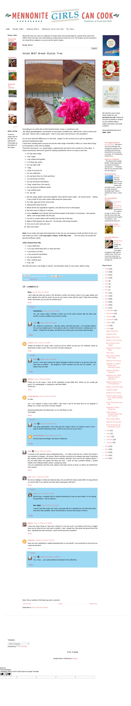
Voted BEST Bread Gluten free (112, 408)
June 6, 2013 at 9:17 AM (48, 424)
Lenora (30, 343)
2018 (107, 293)
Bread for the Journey (113, 361)
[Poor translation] (8, 674)
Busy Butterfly (109, 144)
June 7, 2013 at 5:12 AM (46, 493)
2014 (107, 305)
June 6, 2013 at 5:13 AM (51, 311)
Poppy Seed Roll (112, 331)
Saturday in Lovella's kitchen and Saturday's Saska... (113, 365)
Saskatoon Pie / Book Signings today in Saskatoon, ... (113, 377)
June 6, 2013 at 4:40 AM (40, 292)
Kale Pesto (110, 353)
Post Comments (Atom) (40, 607)
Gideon (30, 523)
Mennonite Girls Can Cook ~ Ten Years (58, 29)
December (110, 310)
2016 (107, 299)
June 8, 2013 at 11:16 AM (50, 505)
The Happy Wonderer (112, 143)
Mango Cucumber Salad (114, 387)
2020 (107, 287)
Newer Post (27, 604)
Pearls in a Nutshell (112, 159)
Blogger (74, 658)
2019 (107, 290)
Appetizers (12, 57)
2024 (107, 275)
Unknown (31, 540)
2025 (107, 272)
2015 (107, 302)
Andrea (30, 379)
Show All (15, 126)
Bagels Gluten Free (113, 337)
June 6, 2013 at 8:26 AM (42, 379)
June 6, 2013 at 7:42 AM (42, 343)
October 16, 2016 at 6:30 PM (50, 557)
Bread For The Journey (114, 340)
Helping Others (33, 29)
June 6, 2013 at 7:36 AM (48, 323)
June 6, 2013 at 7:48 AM (48, 359)
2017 (107, 296)
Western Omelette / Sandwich (112, 371)
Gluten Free (33, 279)
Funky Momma (33, 396)
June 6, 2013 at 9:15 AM (43, 451)
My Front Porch (110, 174)
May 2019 (117, 226)
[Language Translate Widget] (19, 644)
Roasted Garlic (111, 334)
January (110, 442)
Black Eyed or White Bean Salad (113, 357)
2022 (107, 281)
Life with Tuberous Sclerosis (111, 238)
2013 (107, 308)
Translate (21, 646)
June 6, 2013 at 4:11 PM (53, 435)
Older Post (93, 604)
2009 (107, 455)
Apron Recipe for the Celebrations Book (113, 426)
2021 (107, 284)
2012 (107, 446)
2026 (107, 269)
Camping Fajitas (111, 390)
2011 (107, 449)
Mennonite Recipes (12, 40)
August (109, 322)
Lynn (29, 477)
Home (8, 29)
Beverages (12, 71)
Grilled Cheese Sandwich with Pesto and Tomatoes (114, 414)
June (108, 328)
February (117, 176)
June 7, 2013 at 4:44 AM (40, 477)
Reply (30, 302)
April (108, 433)
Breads (10, 101)
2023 (107, 278)
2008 (107, 458)
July (108, 325)
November (110, 313)
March (109, 436)
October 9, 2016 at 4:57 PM (44, 540)
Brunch (11, 114)
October (110, 316)
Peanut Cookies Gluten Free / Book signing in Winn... (114, 397)
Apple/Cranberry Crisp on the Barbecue (114, 383)
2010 (107, 452)
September (110, 319)
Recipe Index (18, 29)
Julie (35, 323)
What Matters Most (111, 224)
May (108, 430)
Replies (32, 307)
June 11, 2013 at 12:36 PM (43, 523)
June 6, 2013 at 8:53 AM (47, 396)
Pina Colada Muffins (113, 419)
